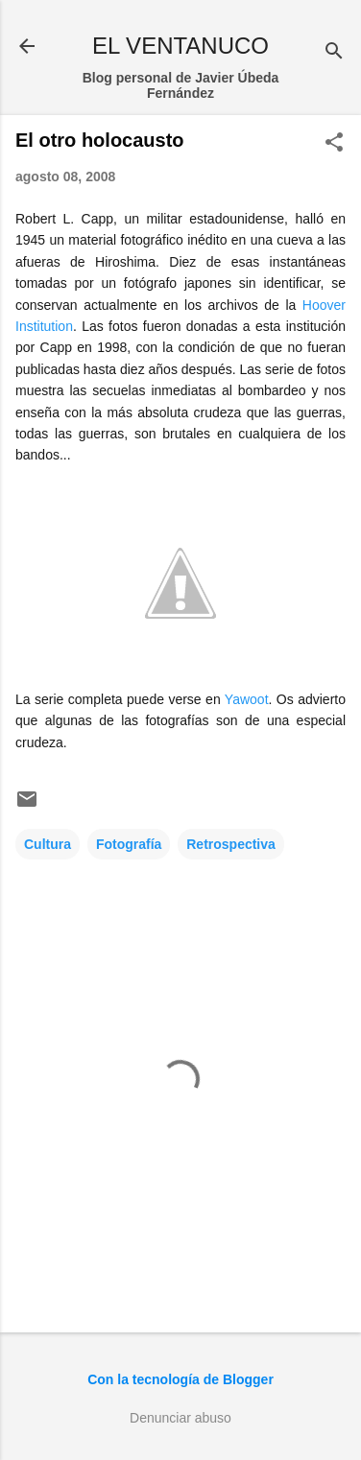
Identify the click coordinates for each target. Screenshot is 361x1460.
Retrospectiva (231, 844)
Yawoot (247, 699)
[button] (334, 143)
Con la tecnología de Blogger (180, 1379)
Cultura (47, 844)
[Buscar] (334, 52)
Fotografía (128, 844)
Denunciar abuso (180, 1417)
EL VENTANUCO (180, 46)
